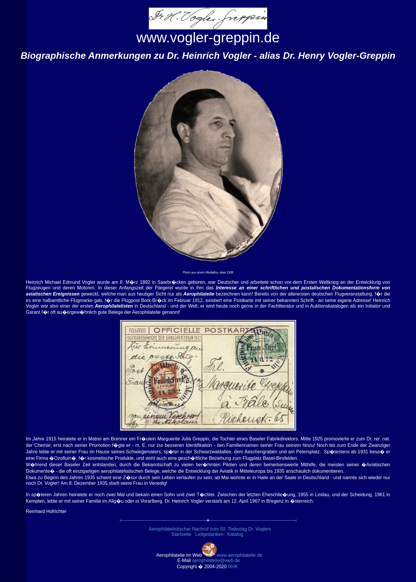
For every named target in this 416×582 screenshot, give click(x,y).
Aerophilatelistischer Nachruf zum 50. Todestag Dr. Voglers (210, 528)
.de (216, 560)
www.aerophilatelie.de (239, 555)
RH (233, 566)
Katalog (235, 534)
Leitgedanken (209, 534)
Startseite (181, 534)
